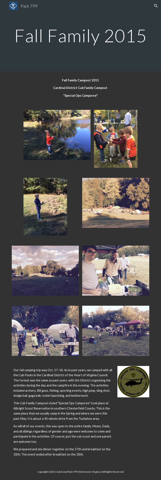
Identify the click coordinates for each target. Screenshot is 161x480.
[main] (80, 35)
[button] (156, 6)
